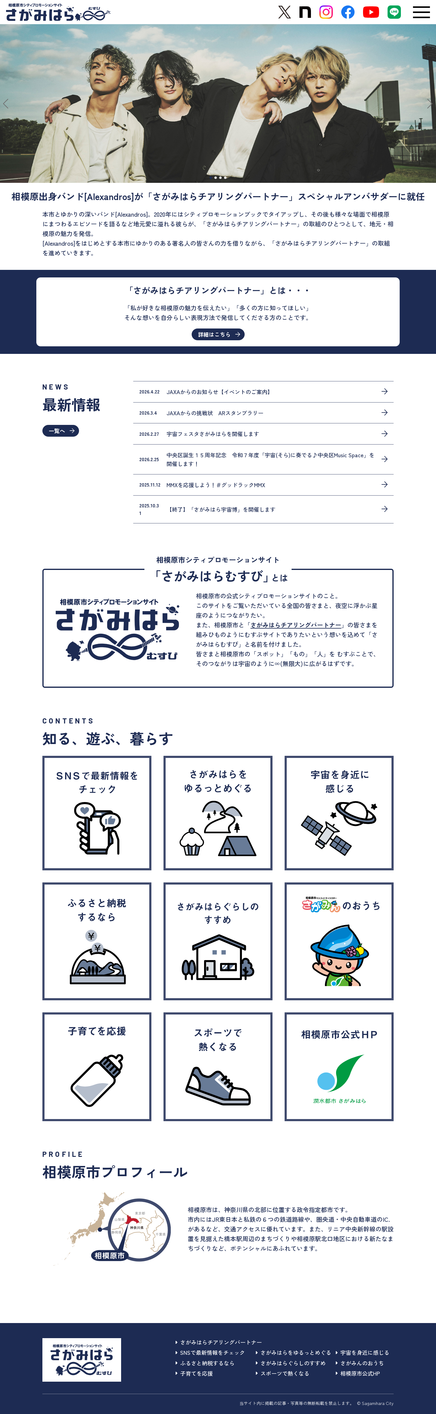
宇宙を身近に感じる (362, 1352)
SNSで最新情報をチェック (210, 1352)
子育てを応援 (194, 1373)
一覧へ (61, 431)
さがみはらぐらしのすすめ (291, 1363)
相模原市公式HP (358, 1373)
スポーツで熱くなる (282, 1373)
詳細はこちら (219, 334)
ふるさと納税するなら (205, 1363)
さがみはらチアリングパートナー (295, 624)
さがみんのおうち (360, 1363)
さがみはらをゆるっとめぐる (293, 1352)
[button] (7, 103)
